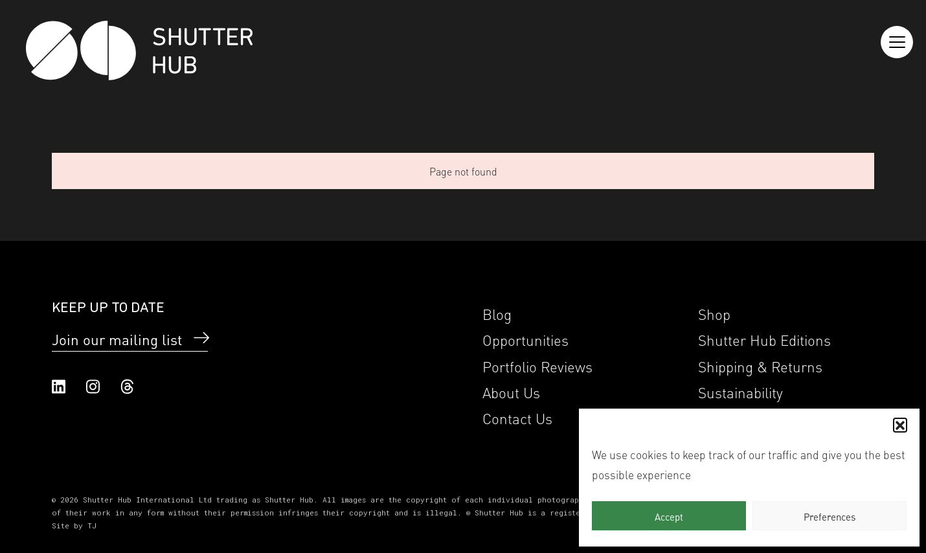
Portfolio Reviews (537, 365)
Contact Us (517, 417)
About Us (511, 391)
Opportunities (525, 339)
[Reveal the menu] (897, 42)
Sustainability (740, 391)
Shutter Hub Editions (764, 339)
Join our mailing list (117, 339)
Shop (714, 313)
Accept (669, 516)
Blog (497, 313)
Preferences (829, 516)
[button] (900, 424)
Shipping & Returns (760, 365)
